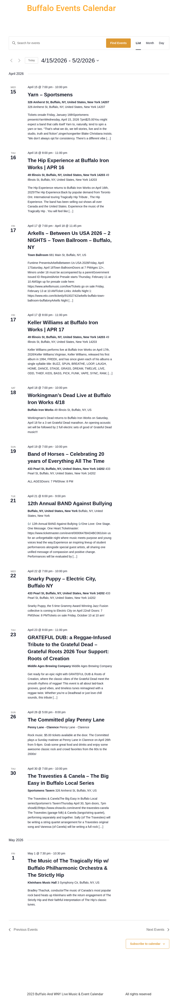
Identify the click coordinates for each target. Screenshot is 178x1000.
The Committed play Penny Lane (66, 719)
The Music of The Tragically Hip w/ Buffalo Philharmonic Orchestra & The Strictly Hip (68, 868)
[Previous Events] (11, 60)
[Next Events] (19, 60)
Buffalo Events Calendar (71, 8)
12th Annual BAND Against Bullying (70, 503)
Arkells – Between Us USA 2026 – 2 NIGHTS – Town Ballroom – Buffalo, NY (69, 240)
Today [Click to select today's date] (31, 60)
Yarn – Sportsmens (50, 94)
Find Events (118, 43)
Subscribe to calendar (145, 943)
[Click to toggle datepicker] (70, 60)
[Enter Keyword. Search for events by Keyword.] (57, 43)
